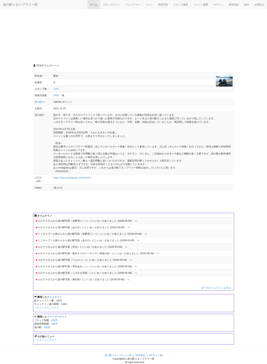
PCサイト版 (155, 355)
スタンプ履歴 (180, 4)
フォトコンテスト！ (48, 339)
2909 (56, 95)
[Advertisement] (133, 37)
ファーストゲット (57, 316)
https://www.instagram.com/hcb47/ (72, 177)
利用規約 (140, 355)
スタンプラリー (111, 4)
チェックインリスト (48, 307)
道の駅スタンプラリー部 (20, 4)
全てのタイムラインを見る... (217, 287)
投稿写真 (163, 4)
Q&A (246, 4)
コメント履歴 (200, 4)
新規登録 (233, 4)
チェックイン (54, 297)
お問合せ (259, 4)
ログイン (218, 4)
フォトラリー (132, 4)
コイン (149, 4)
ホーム (93, 4)
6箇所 (47, 327)
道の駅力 (39, 101)
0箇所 (54, 320)
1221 (56, 88)
